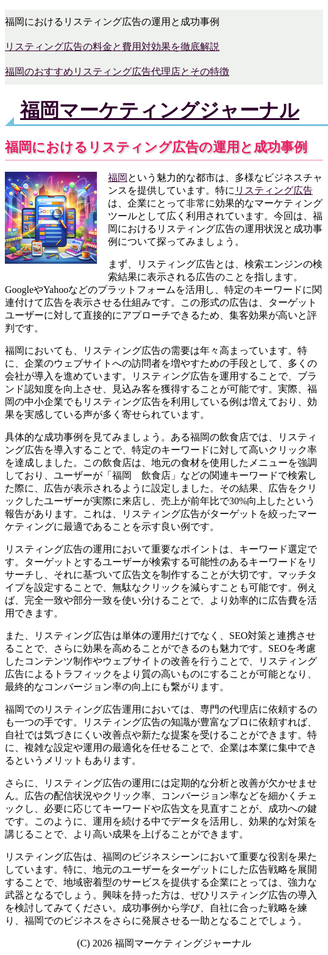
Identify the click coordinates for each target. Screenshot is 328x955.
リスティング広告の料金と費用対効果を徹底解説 (112, 46)
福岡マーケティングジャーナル (159, 110)
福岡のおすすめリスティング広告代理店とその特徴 (117, 71)
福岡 (117, 177)
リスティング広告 (274, 190)
